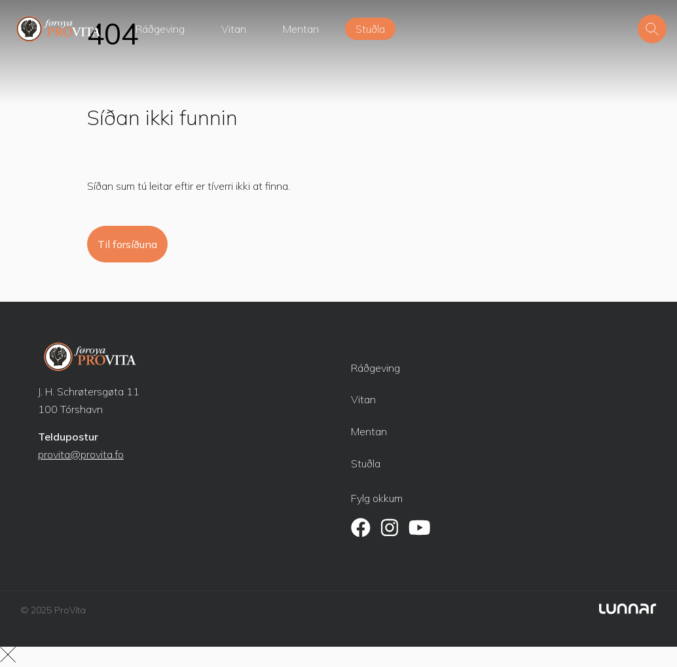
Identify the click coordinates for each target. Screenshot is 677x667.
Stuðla (370, 28)
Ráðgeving (160, 28)
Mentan (301, 28)
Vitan (233, 28)
